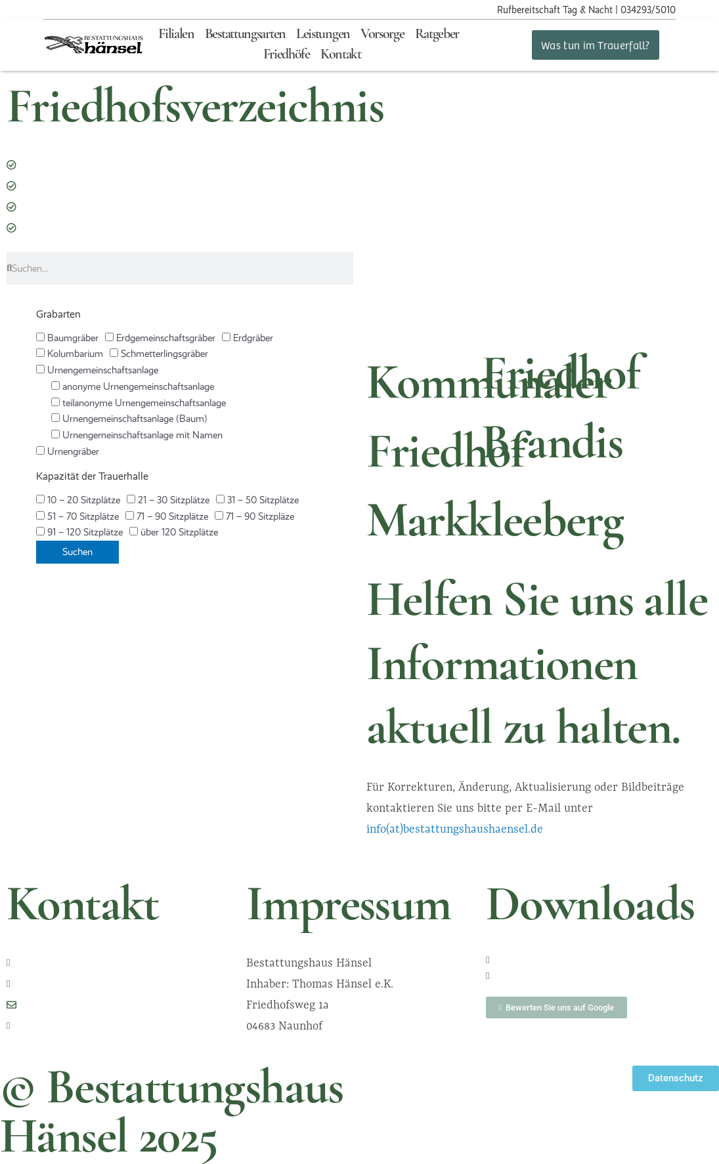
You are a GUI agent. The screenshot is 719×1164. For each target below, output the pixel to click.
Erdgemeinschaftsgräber (160, 338)
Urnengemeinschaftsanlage (97, 370)
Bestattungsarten (245, 34)
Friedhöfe (286, 54)
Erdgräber (247, 338)
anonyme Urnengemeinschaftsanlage (132, 386)
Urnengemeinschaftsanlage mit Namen (137, 435)
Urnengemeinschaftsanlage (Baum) (129, 419)
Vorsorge (382, 34)
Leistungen (323, 34)
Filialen (176, 34)
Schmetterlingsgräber (159, 354)
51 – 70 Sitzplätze (77, 516)
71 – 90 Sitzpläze (254, 516)
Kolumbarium (69, 354)
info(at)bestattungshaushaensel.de (454, 828)
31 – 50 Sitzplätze (257, 500)
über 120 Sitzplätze (173, 532)
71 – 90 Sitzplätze (166, 516)
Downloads (590, 907)
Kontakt (340, 54)
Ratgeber (437, 34)
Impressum (348, 907)
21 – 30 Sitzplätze (168, 500)
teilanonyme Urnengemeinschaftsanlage (138, 403)
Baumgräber (67, 338)
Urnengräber (67, 451)
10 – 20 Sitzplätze (78, 500)
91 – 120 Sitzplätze (79, 532)
